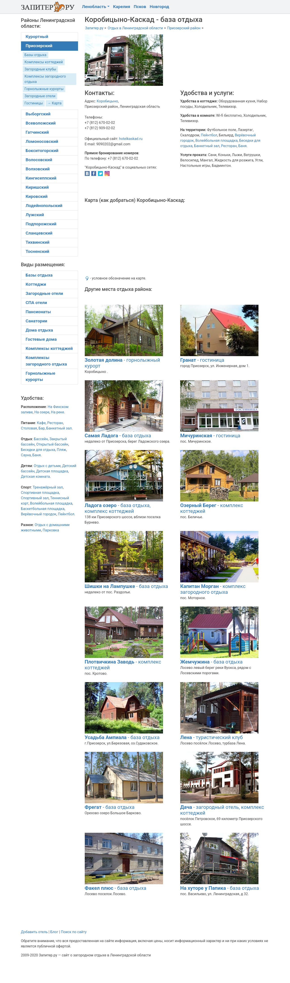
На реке (57, 412)
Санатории (36, 320)
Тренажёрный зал (48, 487)
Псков (140, 6)
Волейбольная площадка (216, 140)
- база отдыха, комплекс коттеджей (118, 508)
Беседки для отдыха (38, 450)
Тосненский (37, 251)
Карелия (121, 6)
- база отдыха (118, 435)
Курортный (37, 36)
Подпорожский (41, 223)
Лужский (35, 214)
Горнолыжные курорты (44, 89)
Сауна (26, 455)
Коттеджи (36, 284)
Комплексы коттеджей (44, 62)
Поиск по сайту (74, 932)
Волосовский (39, 159)
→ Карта (54, 103)
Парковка (51, 530)
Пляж (61, 450)
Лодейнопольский (44, 205)
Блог (54, 932)
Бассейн (41, 439)
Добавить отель (34, 932)
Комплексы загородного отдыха (46, 361)
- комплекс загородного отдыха (213, 589)
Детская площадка (52, 471)
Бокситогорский (42, 150)
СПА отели (36, 302)
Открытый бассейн (52, 444)
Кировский (37, 196)
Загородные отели (40, 96)
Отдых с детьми (47, 466)
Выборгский (38, 113)
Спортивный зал (35, 498)
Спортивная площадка (40, 492)
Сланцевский (39, 233)
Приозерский (39, 45)
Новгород (159, 6)
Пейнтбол (209, 135)
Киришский (37, 187)
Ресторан (229, 146)
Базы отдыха (36, 55)
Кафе (41, 423)
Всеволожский (41, 123)
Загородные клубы (40, 69)
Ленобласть (94, 6)
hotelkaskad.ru (130, 139)
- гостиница (202, 360)
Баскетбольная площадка (43, 509)
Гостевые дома (41, 339)
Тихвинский (38, 242)
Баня (242, 146)
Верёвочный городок (38, 514)
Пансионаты (38, 311)
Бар (41, 428)
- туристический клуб (211, 737)
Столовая (29, 428)
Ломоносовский (42, 141)
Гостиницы (34, 103)
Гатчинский (37, 132)
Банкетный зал (207, 146)
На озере (41, 412)
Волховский (38, 168)
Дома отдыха (39, 330)
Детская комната (35, 476)
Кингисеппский (41, 178)
